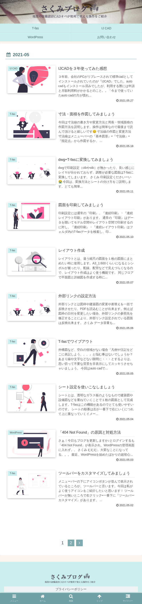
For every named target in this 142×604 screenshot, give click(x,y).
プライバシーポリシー (71, 589)
